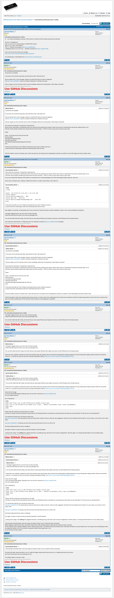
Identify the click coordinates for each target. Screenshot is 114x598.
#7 (109, 333)
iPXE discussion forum (10, 19)
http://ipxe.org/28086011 (28, 47)
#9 (109, 446)
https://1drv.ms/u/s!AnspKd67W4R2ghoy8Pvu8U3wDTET (19, 53)
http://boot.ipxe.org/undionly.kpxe (33, 57)
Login (14, 15)
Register (19, 15)
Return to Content (29, 589)
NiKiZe (35, 159)
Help (108, 13)
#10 (109, 536)
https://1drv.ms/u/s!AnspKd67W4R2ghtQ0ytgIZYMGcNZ (59, 356)
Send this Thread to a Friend (12, 579)
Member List (93, 13)
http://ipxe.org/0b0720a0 (41, 48)
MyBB (10, 592)
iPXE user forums (22, 19)
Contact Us (7, 589)
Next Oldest (8, 570)
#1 (109, 29)
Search (85, 13)
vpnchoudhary (37, 29)
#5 (109, 235)
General (30, 19)
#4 (109, 159)
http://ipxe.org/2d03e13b (49, 393)
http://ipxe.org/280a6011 (11, 423)
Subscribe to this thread (11, 581)
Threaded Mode (99, 26)
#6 (109, 305)
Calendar (101, 13)
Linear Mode (107, 26)
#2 (109, 63)
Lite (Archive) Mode (37, 589)
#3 (109, 97)
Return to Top (21, 589)
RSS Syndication (46, 589)
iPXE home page (14, 589)
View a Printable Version (11, 577)
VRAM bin (7, 91)
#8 (109, 362)
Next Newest (15, 570)
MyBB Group (21, 592)
